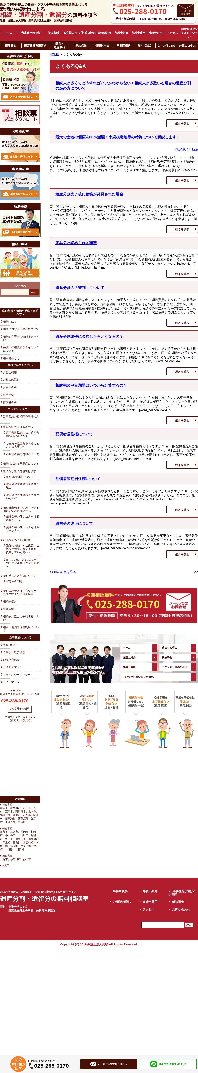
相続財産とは (11, 358)
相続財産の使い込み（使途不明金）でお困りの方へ (21, 509)
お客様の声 (70, 33)
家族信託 (81, 45)
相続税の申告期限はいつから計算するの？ (91, 385)
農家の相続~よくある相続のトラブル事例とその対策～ (22, 563)
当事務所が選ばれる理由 (182, 892)
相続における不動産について (21, 329)
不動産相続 (123, 45)
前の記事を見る (65, 572)
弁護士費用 (138, 33)
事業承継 (8, 609)
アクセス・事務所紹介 (175, 667)
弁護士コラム (187, 45)
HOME (54, 54)
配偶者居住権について (74, 434)
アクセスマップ (12, 667)
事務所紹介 (104, 33)
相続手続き (10, 601)
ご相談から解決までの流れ (138, 676)
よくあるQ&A (166, 45)
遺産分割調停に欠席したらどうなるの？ (89, 336)
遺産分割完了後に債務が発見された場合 (89, 194)
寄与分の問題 (14, 581)
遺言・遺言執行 (59, 45)
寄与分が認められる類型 (76, 243)
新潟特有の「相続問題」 (18, 540)
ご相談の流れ (87, 33)
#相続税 (180, 149)
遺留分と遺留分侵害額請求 (19, 471)
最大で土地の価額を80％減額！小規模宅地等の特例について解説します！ (117, 137)
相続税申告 (102, 45)
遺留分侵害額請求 (35, 45)
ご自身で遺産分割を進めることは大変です (22, 445)
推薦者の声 (155, 33)
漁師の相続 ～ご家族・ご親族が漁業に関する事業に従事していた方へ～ (22, 549)
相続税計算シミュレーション (189, 32)
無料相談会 (145, 45)
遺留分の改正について (74, 523)
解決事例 (53, 33)
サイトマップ (11, 682)
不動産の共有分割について (22, 454)
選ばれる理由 (169, 647)
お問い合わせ (11, 659)
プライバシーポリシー (17, 674)
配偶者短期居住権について (78, 479)
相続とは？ (10, 321)
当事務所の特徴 (31, 33)
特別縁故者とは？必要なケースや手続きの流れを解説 (21, 592)
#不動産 (192, 149)
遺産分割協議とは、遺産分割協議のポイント (22, 434)
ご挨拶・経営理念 (14, 652)
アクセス (172, 33)
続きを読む (182, 123)
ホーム (8, 33)
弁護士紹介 (121, 33)
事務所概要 (120, 891)
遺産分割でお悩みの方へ (18, 427)
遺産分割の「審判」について (79, 288)
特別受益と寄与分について (19, 575)
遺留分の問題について (20, 476)
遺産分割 (10, 45)
